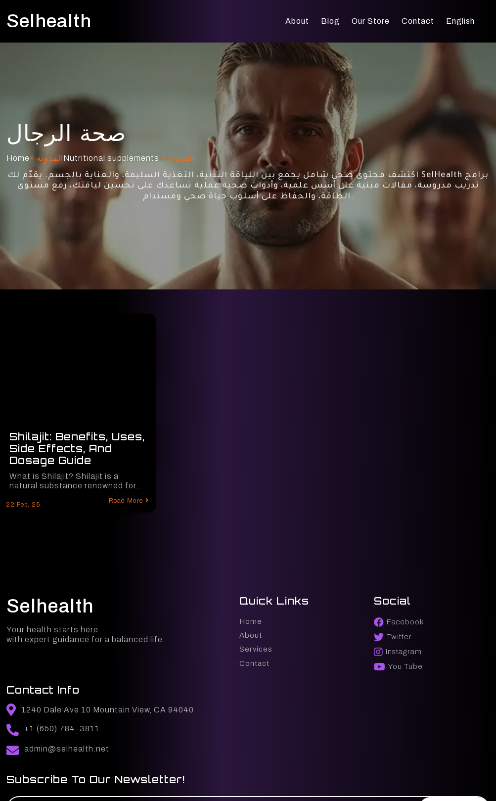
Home (16, 161)
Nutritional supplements (110, 161)
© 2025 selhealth (39, 778)
